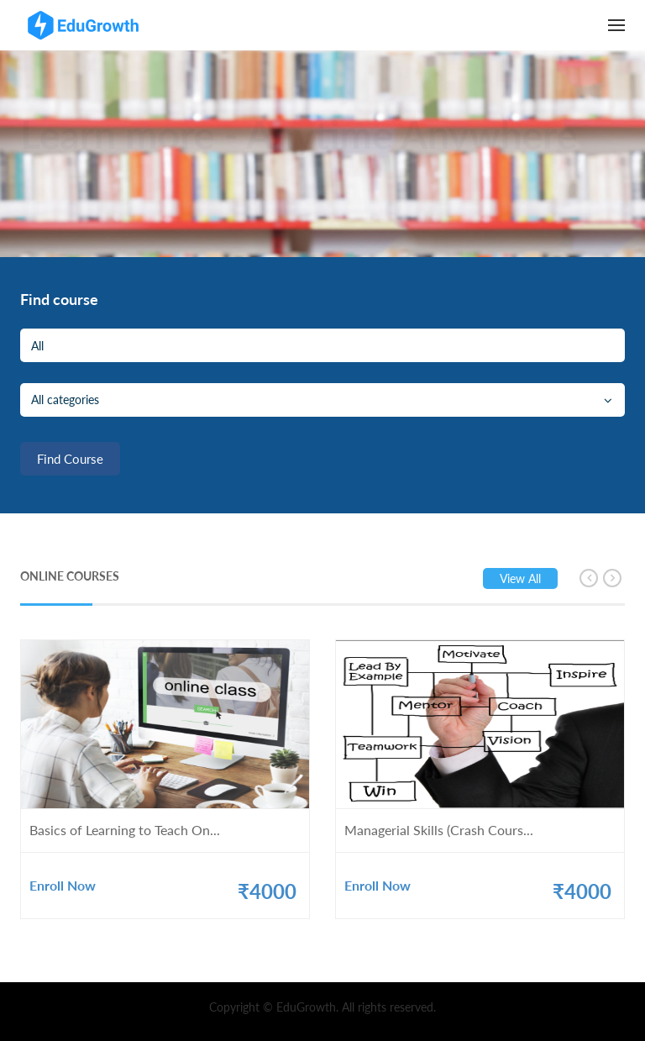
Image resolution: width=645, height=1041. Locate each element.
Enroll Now (62, 885)
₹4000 (267, 891)
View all (520, 578)
